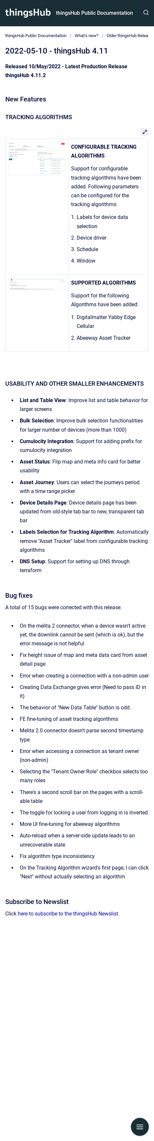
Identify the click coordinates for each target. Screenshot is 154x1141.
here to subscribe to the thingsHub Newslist (68, 914)
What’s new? (86, 35)
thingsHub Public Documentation (94, 13)
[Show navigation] (140, 1127)
